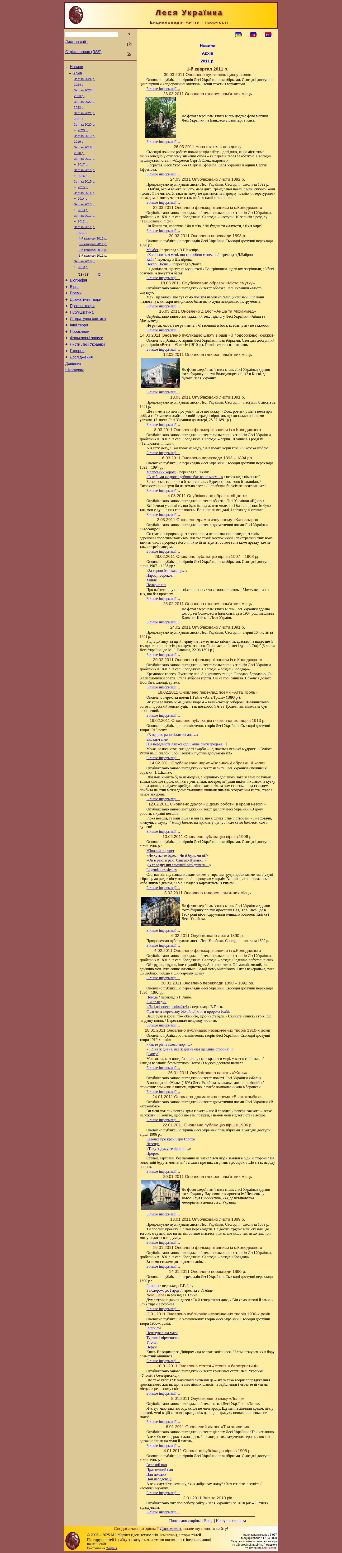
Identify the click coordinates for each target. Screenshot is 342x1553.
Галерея (77, 377)
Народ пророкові (160, 575)
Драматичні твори (85, 320)
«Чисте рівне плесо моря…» (169, 1044)
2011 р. (83, 247)
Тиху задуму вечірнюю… (168, 1149)
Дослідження (81, 384)
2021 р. (79, 124)
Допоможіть (171, 1528)
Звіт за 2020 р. (84, 130)
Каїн (150, 259)
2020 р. (83, 136)
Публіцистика (82, 334)
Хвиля (152, 580)
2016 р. (83, 186)
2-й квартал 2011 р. (93, 266)
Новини (76, 68)
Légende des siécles (162, 870)
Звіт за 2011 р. (84, 241)
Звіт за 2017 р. (84, 167)
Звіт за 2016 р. (84, 179)
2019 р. (79, 149)
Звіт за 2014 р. (84, 204)
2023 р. (79, 99)
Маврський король (161, 472)
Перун (152, 1347)
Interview (154, 1328)
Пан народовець (159, 1479)
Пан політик (156, 1474)
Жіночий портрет (161, 851)
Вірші (74, 306)
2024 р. (79, 87)
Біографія (78, 298)
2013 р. (83, 223)
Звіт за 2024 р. (84, 81)
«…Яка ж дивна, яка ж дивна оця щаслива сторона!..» (190, 1049)
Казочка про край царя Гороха (171, 1139)
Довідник (73, 391)
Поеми (75, 313)
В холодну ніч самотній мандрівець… (178, 865)
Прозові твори (82, 327)
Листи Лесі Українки (87, 370)
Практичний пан (160, 1470)
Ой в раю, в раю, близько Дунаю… (176, 860)
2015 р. (83, 198)
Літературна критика (88, 341)
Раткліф (153, 1286)
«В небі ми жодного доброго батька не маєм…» (185, 477)
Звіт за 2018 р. (84, 155)
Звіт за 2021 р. (84, 118)
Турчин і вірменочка (163, 1338)
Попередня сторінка (185, 1521)
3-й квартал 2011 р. (93, 260)
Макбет (153, 250)
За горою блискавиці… (166, 571)
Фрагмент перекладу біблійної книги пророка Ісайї (188, 1011)
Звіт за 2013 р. (84, 216)
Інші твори (79, 348)
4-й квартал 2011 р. (93, 253)
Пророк (153, 1153)
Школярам (74, 398)
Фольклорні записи (86, 363)
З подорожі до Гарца (163, 1290)
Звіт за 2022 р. (84, 105)
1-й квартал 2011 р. (93, 272)
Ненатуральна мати (162, 1333)
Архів (77, 74)
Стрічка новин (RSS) (83, 52)
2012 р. (83, 235)
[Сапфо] (153, 1054)
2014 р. (83, 210)
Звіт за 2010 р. (84, 278)
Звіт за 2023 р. (84, 93)
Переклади (79, 355)
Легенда (153, 1144)
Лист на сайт (76, 42)
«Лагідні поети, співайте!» (168, 1007)
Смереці (111, 1548)
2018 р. (79, 161)
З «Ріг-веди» (156, 1002)
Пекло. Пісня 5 (159, 264)
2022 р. (79, 111)
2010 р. (83, 284)
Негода (152, 997)
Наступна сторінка (231, 1521)
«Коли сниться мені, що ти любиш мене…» (182, 255)
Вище (208, 1521)
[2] (99, 292)
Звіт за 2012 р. (84, 229)
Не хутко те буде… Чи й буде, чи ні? (177, 855)
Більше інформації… (163, 89)
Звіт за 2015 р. (84, 192)
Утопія (152, 1342)
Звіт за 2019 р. (84, 142)
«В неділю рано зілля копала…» (172, 735)
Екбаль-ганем (158, 739)
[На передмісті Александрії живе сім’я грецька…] (187, 744)
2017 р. (83, 173)
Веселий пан (157, 1465)
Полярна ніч (156, 585)
